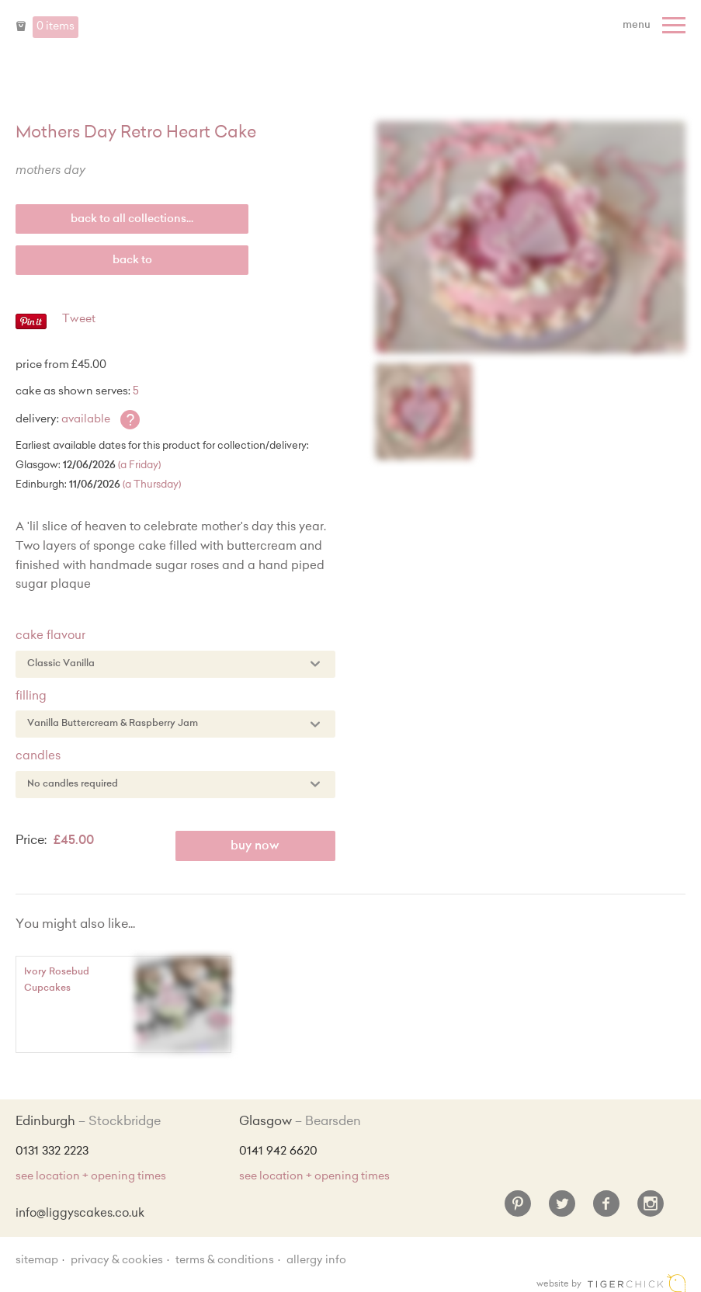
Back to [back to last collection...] (132, 260)
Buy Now (255, 847)
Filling (31, 697)
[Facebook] (606, 1209)
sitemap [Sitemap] (37, 1261)
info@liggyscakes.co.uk (80, 1214)
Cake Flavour (50, 636)
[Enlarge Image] (530, 237)
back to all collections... (132, 219)
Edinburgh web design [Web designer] (636, 1283)
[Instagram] (650, 1209)
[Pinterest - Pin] (31, 326)
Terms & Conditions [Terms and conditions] (224, 1261)
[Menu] (656, 26)
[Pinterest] (518, 1209)
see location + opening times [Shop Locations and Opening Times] (91, 1177)
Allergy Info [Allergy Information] (316, 1261)
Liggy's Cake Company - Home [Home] (351, 37)
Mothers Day (50, 171)
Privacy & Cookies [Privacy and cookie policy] (117, 1261)
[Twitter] (562, 1209)
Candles (38, 756)
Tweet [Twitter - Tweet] (78, 319)
